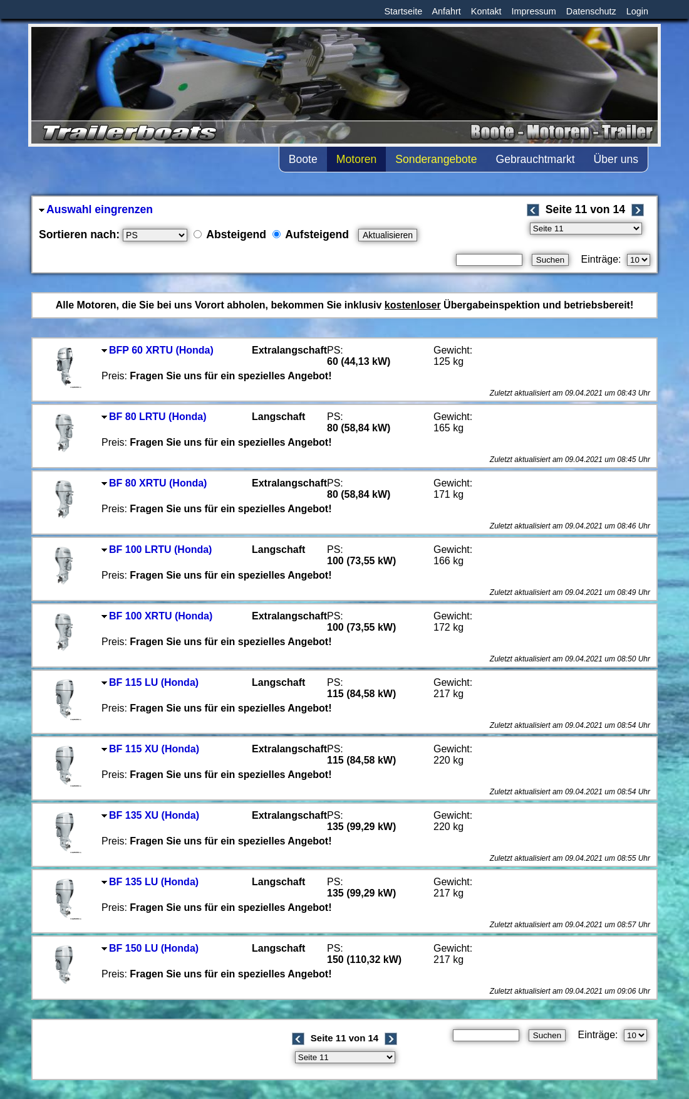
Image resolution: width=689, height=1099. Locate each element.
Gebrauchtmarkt (534, 159)
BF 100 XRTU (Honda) (156, 616)
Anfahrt (446, 11)
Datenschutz (591, 11)
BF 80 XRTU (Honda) (154, 483)
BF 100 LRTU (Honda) (156, 549)
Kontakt (486, 11)
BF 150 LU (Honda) (150, 948)
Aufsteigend (310, 234)
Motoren (356, 159)
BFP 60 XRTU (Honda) (157, 350)
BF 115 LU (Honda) (150, 682)
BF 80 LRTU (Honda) (154, 416)
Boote (303, 159)
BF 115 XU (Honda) (150, 749)
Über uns (616, 159)
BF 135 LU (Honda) (150, 881)
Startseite (403, 11)
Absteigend (230, 234)
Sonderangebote (436, 159)
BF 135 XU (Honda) (150, 815)
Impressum (534, 11)
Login (637, 11)
